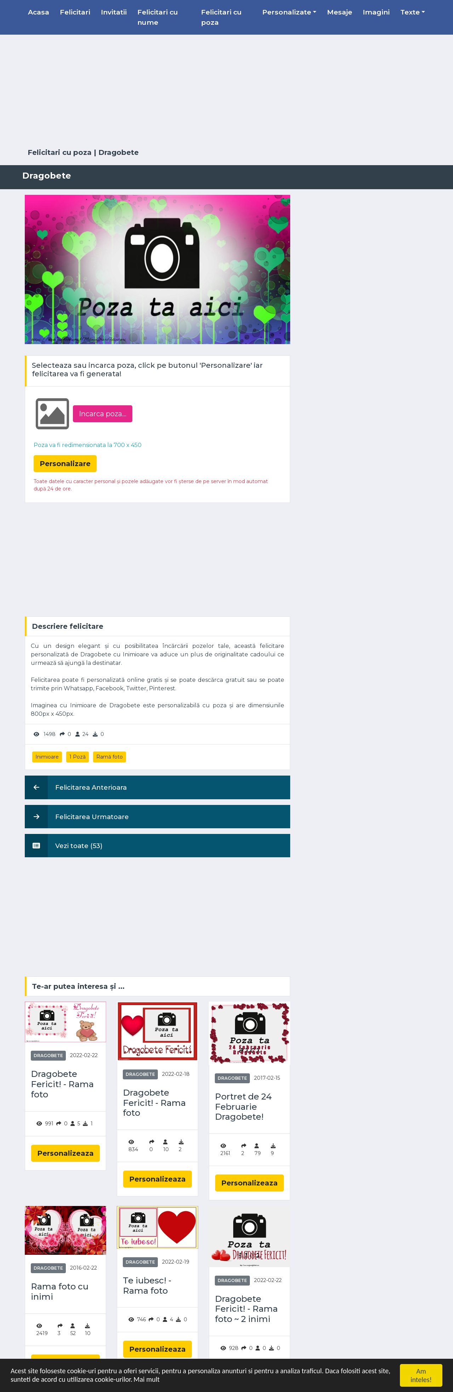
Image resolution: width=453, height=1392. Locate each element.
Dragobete (118, 152)
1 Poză (77, 757)
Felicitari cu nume (157, 17)
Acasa (38, 12)
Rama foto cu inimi (59, 1292)
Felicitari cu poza (221, 17)
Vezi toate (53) (64, 845)
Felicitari (75, 12)
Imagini (376, 12)
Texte (410, 12)
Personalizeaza (65, 1153)
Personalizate (286, 12)
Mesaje (339, 12)
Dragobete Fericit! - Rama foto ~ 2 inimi (246, 1309)
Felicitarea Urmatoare (77, 816)
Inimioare (47, 757)
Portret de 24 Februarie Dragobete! (243, 1107)
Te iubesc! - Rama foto (147, 1286)
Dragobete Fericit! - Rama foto (62, 1084)
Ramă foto (109, 757)
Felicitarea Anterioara (76, 787)
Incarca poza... (102, 414)
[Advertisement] (226, 91)
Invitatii (114, 12)
